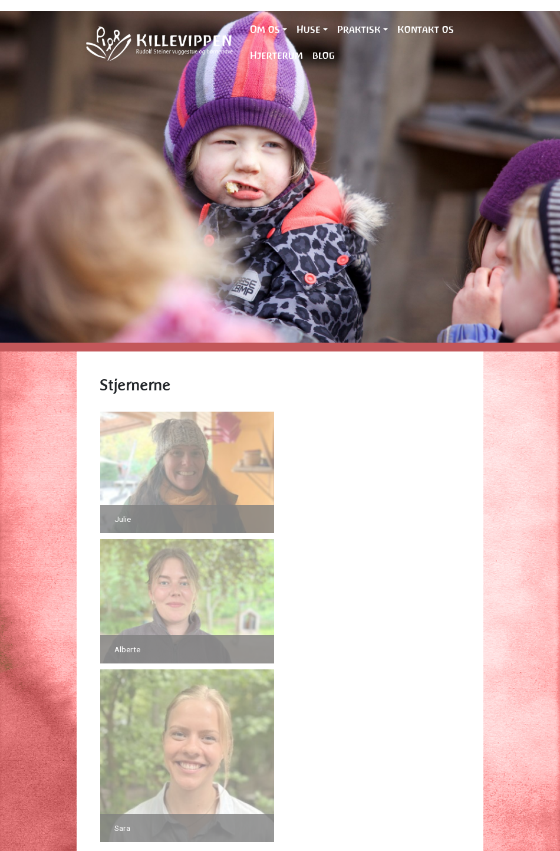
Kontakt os (425, 29)
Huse (309, 29)
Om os (265, 29)
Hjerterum (276, 55)
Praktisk (359, 29)
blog (323, 55)
